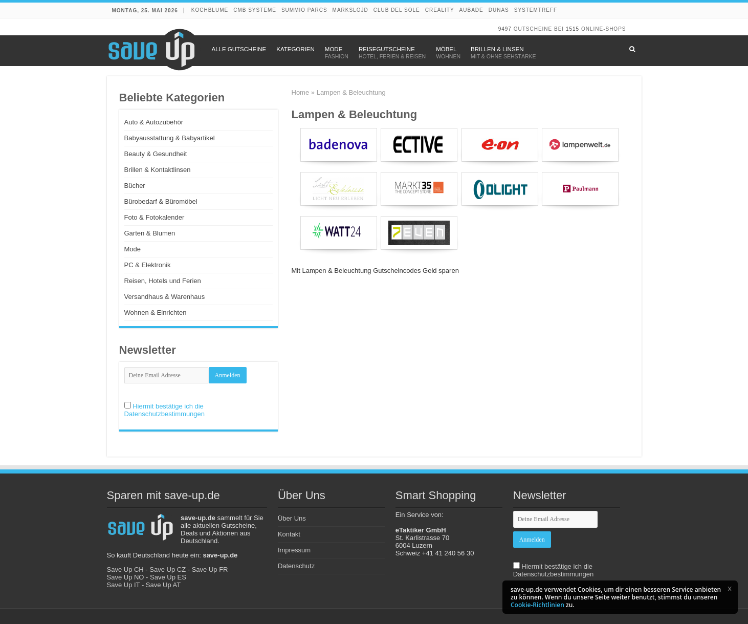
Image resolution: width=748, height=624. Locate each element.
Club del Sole (396, 10)
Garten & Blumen (149, 233)
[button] (729, 588)
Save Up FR (210, 569)
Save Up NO (125, 577)
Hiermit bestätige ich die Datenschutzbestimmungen (164, 410)
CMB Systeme (254, 10)
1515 (572, 29)
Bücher (134, 185)
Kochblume (209, 10)
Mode (132, 249)
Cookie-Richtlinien (537, 604)
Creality (439, 10)
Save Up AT (163, 585)
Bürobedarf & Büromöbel (160, 201)
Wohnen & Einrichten (155, 312)
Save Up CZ (167, 569)
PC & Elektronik (147, 265)
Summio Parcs (304, 10)
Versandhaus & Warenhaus (164, 296)
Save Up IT (123, 585)
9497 (505, 29)
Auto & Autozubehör (154, 122)
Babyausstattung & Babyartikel (169, 138)
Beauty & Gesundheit (155, 154)
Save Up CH (125, 569)
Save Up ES (168, 577)
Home (301, 92)
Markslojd (350, 10)
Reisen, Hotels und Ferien (162, 281)
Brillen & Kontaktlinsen (157, 170)
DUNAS (499, 10)
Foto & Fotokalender (154, 217)
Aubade (471, 10)
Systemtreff (535, 10)
